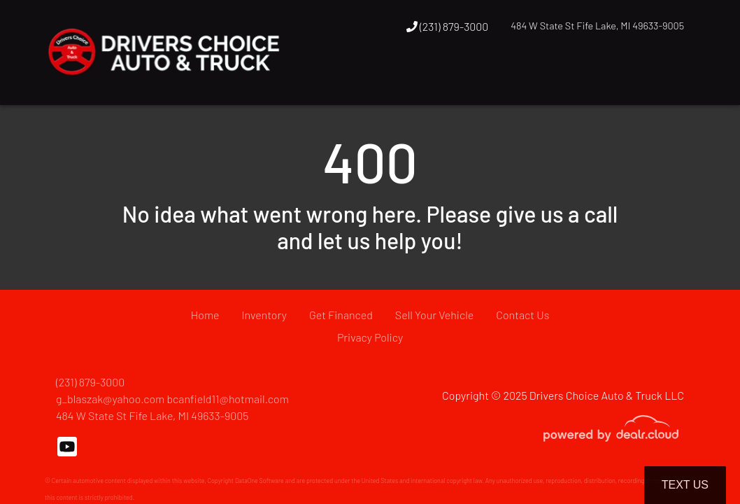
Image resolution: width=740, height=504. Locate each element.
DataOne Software (259, 480)
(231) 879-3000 (447, 26)
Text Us (685, 485)
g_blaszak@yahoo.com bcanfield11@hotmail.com (172, 398)
